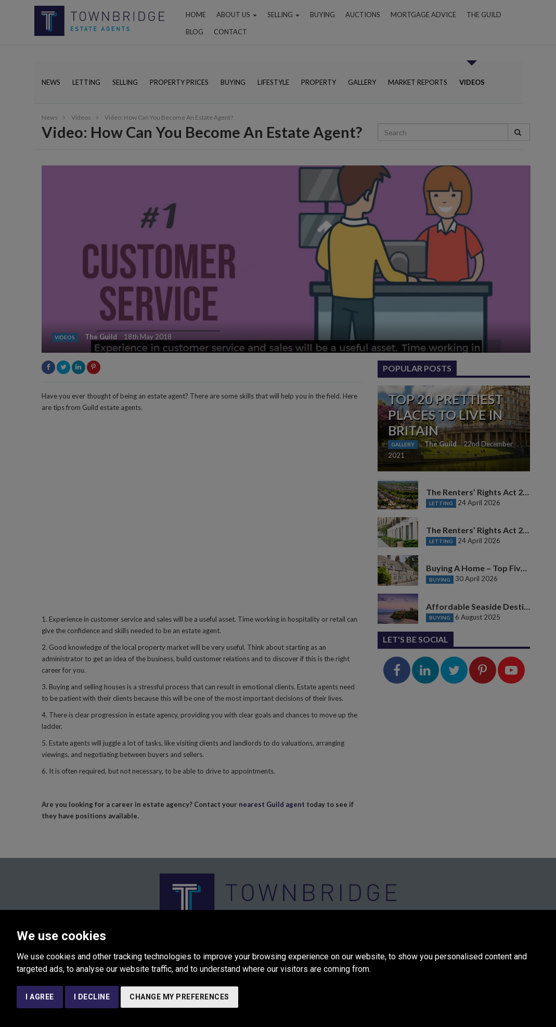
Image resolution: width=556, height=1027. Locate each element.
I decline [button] (92, 997)
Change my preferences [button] (179, 997)
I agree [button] (39, 997)
